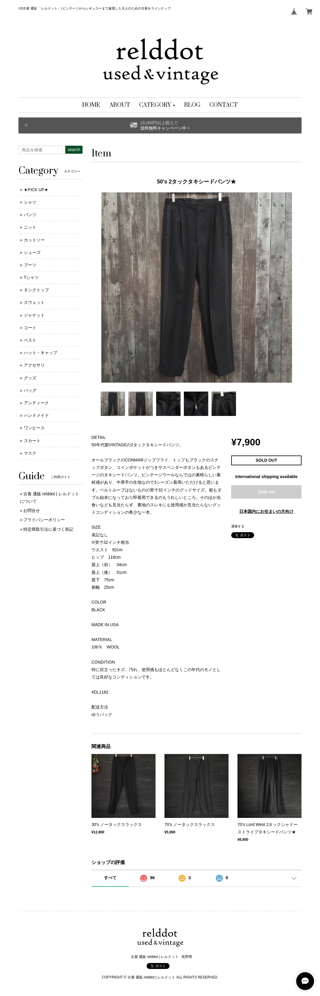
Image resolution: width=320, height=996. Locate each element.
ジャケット (34, 315)
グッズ (30, 378)
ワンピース (34, 427)
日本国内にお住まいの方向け (266, 511)
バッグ (30, 390)
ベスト (30, 340)
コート (30, 327)
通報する (237, 526)
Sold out (266, 491)
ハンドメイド (36, 415)
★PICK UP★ (36, 189)
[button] (157, 105)
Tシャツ (31, 277)
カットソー (34, 240)
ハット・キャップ (40, 352)
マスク (30, 453)
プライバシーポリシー (44, 519)
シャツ (30, 202)
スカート (32, 440)
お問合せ (31, 510)
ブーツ (30, 265)
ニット (30, 227)
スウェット (34, 302)
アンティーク (36, 402)
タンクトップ (36, 290)
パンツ (30, 214)
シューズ (32, 252)
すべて (110, 877)
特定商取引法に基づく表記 (48, 529)
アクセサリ (34, 365)
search (74, 149)
